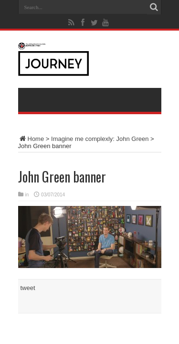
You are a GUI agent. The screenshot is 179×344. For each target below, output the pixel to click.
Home (31, 138)
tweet (28, 287)
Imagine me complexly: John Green (99, 138)
